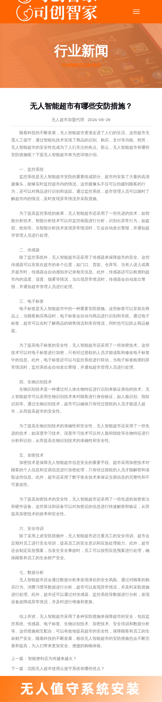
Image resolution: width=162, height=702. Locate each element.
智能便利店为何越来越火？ (52, 658)
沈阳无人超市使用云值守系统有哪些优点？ (66, 668)
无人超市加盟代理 (68, 119)
